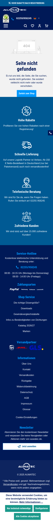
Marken (26, 331)
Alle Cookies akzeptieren (27, 516)
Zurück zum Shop (26, 93)
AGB (26, 398)
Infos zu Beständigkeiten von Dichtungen (26, 320)
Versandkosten (26, 375)
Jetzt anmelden (27, 446)
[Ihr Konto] (39, 26)
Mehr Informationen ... (31, 502)
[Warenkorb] (46, 26)
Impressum (26, 403)
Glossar (26, 409)
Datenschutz (26, 392)
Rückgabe (26, 381)
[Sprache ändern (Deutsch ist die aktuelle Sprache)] (36, 18)
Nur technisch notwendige (19, 508)
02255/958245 (24, 18)
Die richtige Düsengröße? (26, 303)
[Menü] (6, 26)
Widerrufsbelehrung (26, 386)
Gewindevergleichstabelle (26, 314)
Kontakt (26, 369)
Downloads (26, 308)
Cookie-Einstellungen (26, 417)
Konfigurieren (41, 508)
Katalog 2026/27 (26, 325)
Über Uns (26, 364)
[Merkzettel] (32, 26)
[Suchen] (25, 26)
